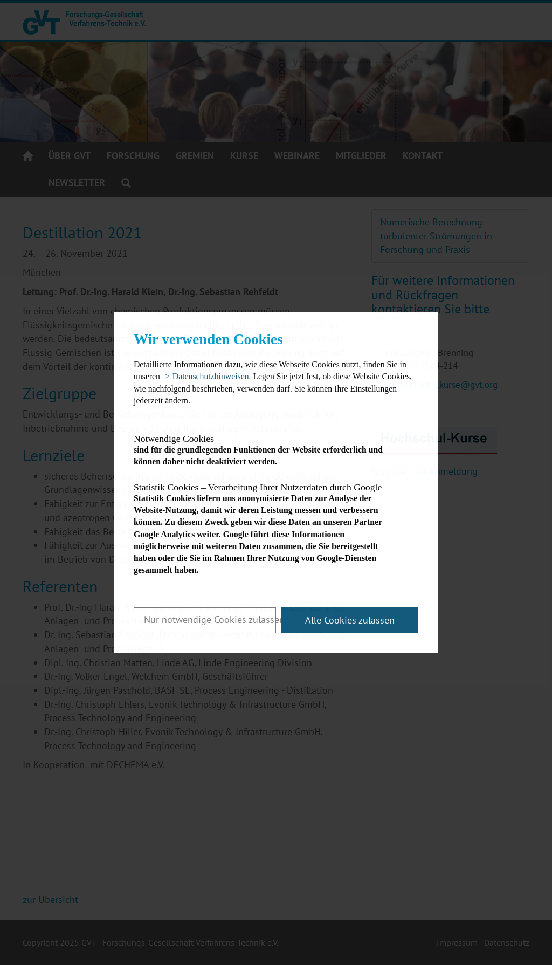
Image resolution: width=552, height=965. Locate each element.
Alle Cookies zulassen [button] (350, 620)
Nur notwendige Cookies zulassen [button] (210, 619)
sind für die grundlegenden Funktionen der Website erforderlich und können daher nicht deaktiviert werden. (266, 450)
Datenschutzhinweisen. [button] (211, 376)
